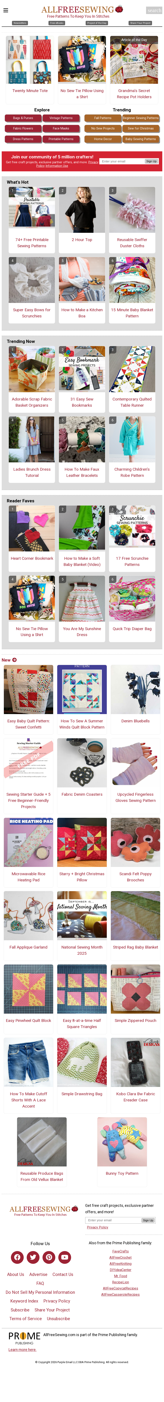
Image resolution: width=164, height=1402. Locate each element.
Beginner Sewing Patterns (141, 118)
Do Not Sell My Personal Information (40, 1292)
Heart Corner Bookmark (32, 558)
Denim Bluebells (135, 721)
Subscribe (20, 1310)
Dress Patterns (23, 139)
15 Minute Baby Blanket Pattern (132, 312)
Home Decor (103, 139)
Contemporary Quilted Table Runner (132, 402)
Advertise (38, 1274)
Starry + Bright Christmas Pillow (81, 876)
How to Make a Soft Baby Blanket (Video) (82, 561)
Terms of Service (25, 1318)
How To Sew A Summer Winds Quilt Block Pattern (81, 724)
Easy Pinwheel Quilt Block (28, 1020)
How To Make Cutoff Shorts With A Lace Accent (28, 1100)
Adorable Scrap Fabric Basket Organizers (32, 402)
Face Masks (61, 128)
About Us (15, 1274)
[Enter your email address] (113, 1220)
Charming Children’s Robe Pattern (132, 472)
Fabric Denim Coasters (82, 794)
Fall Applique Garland (28, 947)
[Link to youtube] (64, 1257)
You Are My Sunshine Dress (82, 631)
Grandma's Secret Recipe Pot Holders (134, 93)
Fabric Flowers (23, 128)
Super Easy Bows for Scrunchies (32, 312)
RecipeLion (120, 1282)
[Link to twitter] (33, 1257)
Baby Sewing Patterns (141, 139)
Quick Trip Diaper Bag (132, 628)
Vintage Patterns (61, 118)
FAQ (40, 1283)
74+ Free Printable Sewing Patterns (31, 242)
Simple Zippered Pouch (135, 1020)
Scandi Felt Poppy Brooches (135, 876)
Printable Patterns (61, 139)
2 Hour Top (82, 239)
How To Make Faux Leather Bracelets (81, 472)
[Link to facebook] (17, 1257)
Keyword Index (24, 1301)
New (9, 660)
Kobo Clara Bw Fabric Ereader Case (135, 1096)
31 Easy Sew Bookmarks (81, 402)
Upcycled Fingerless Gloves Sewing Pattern (136, 797)
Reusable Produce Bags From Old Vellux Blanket (41, 1176)
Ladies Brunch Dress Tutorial (32, 472)
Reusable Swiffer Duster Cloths (132, 242)
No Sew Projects (103, 128)
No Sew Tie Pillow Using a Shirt (82, 93)
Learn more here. (23, 1350)
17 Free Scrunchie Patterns (132, 561)
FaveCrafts (120, 1251)
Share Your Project (52, 1310)
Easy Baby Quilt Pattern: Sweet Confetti (28, 724)
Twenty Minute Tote (30, 90)
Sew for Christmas (141, 128)
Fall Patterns (102, 118)
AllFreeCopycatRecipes (120, 1288)
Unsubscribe (58, 1318)
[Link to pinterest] (48, 1257)
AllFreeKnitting (121, 1264)
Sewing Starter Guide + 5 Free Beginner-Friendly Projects (28, 800)
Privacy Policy (56, 1301)
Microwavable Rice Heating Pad (28, 876)
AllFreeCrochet (120, 1258)
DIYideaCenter (120, 1270)
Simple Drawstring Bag (82, 1093)
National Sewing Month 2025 (81, 950)
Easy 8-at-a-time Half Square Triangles (82, 1023)
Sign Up (151, 161)
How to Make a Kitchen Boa (82, 312)
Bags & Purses (23, 118)
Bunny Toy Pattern (122, 1173)
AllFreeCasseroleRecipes (120, 1295)
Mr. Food (120, 1276)
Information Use (56, 166)
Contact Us (63, 1274)
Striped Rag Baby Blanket (135, 947)
